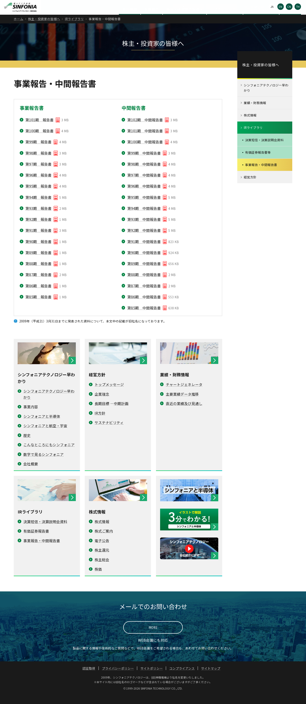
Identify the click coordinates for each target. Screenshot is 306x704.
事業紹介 (151, 18)
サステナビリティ (224, 18)
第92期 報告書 (38, 228)
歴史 (27, 444)
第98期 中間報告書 (144, 173)
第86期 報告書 (38, 294)
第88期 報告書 (38, 272)
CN (289, 6)
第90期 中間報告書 (144, 261)
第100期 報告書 (39, 140)
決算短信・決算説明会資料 (45, 530)
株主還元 (102, 559)
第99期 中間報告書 (144, 162)
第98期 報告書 (38, 162)
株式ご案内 (104, 540)
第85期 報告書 (38, 305)
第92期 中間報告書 (144, 239)
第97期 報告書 (38, 173)
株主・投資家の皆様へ (184, 18)
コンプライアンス (182, 677)
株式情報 (102, 530)
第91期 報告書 (38, 239)
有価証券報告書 (36, 540)
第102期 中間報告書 (145, 128)
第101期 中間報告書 (145, 140)
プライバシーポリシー (118, 677)
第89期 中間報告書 (144, 272)
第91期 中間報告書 (144, 250)
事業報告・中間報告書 (41, 549)
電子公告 (188, 6)
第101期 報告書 (39, 128)
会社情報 (129, 18)
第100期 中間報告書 (145, 151)
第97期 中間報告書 (144, 184)
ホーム (18, 28)
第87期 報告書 (38, 283)
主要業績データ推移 (182, 403)
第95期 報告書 (38, 195)
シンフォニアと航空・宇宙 (45, 435)
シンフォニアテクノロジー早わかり (266, 97)
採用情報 (290, 18)
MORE (153, 637)
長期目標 (102, 412)
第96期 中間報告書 (144, 195)
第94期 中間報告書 (144, 217)
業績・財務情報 (255, 112)
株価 (98, 578)
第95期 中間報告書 (144, 206)
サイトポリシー (151, 677)
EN (280, 6)
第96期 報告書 (38, 184)
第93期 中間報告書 (144, 228)
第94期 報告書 (38, 206)
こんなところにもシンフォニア (49, 454)
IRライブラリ (74, 28)
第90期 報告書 (38, 250)
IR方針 (100, 422)
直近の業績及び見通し (184, 412)
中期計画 (121, 412)
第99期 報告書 (38, 151)
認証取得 (88, 677)
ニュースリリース (261, 18)
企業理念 (102, 403)
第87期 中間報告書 (144, 294)
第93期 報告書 (38, 217)
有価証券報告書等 (258, 161)
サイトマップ (210, 677)
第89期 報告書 (38, 261)
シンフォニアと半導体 (41, 425)
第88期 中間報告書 (144, 283)
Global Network (254, 6)
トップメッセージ (109, 393)
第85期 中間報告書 (144, 317)
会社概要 (30, 473)
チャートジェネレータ (184, 393)
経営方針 (250, 186)
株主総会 (102, 568)
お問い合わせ (221, 6)
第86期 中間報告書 (144, 305)
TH (298, 6)
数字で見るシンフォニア (43, 463)
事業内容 (30, 416)
